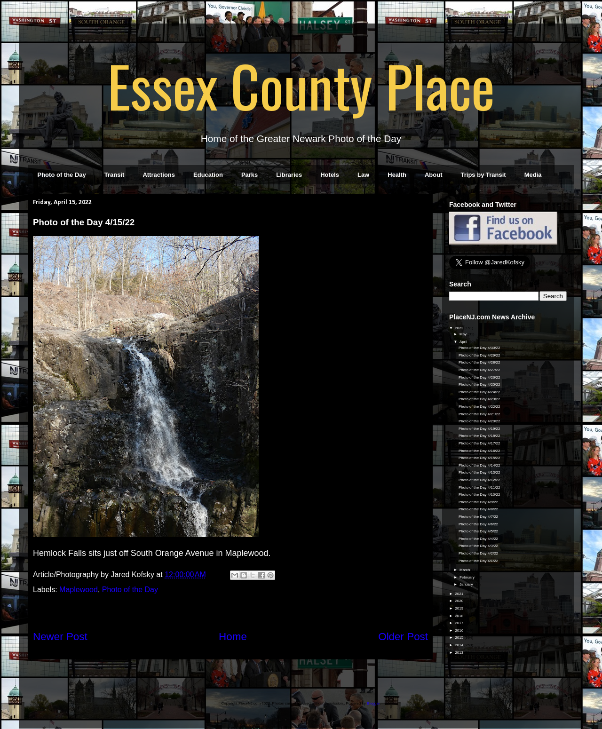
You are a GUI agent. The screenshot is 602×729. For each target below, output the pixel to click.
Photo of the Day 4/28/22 (479, 362)
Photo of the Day (62, 174)
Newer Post (60, 636)
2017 (459, 623)
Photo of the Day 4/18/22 (479, 436)
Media (533, 174)
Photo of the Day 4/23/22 (479, 399)
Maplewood (78, 590)
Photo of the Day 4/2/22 (478, 553)
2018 (459, 616)
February (467, 577)
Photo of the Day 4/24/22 (479, 392)
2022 (459, 328)
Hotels (329, 174)
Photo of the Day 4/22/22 (479, 406)
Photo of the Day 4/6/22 (478, 524)
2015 (459, 637)
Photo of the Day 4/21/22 (479, 414)
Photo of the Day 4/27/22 (479, 370)
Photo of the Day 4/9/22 (478, 502)
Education (208, 174)
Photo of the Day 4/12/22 (479, 480)
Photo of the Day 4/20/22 (479, 421)
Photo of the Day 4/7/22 (478, 517)
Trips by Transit (483, 174)
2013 (459, 652)
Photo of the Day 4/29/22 (479, 355)
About (434, 174)
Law (363, 174)
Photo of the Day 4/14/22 (479, 465)
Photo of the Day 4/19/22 (479, 429)
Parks (249, 174)
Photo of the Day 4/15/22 (479, 458)
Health (397, 174)
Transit (114, 174)
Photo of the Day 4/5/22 (478, 531)
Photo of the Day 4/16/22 (479, 451)
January (466, 584)
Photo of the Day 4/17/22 (479, 443)
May (463, 334)
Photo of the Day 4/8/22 (478, 509)
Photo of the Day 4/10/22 (479, 494)
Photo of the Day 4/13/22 (479, 472)
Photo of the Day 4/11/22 (479, 487)
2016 (459, 630)
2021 (459, 594)
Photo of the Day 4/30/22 (479, 348)
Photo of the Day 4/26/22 (479, 377)
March (465, 570)
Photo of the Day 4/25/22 (479, 384)
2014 (459, 645)
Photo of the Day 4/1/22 (478, 561)
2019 (459, 608)
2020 (459, 601)
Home (233, 636)
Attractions (159, 174)
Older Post (403, 636)
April (463, 342)
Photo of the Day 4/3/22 (478, 546)
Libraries (289, 174)
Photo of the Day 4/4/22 (478, 539)
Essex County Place (301, 85)
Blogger (373, 703)
